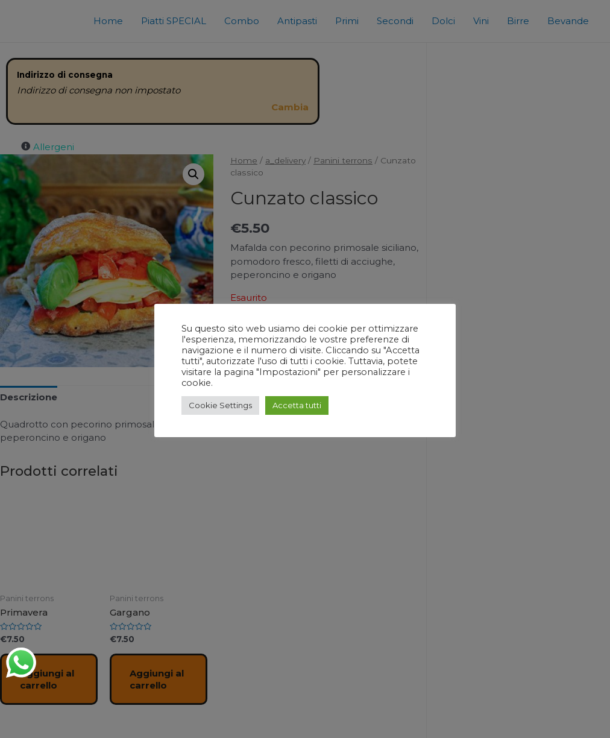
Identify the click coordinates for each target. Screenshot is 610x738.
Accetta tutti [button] (295, 405)
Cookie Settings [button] (219, 405)
